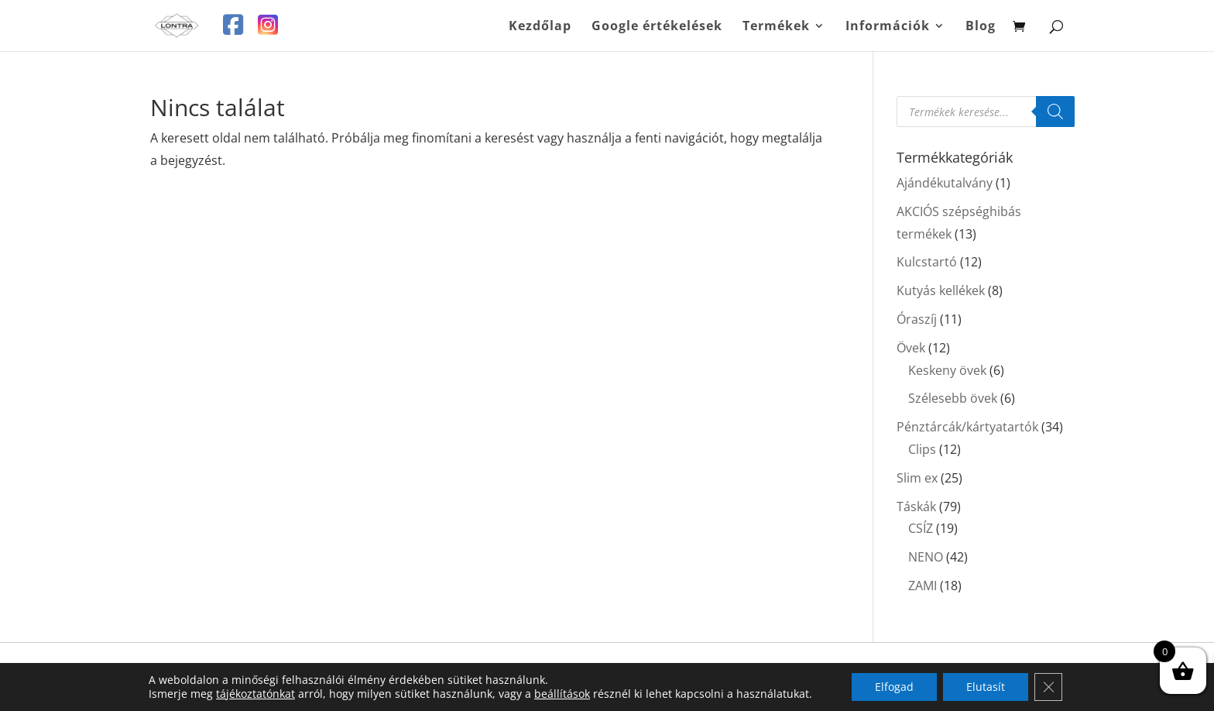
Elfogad (894, 686)
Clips (922, 449)
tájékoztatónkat (255, 693)
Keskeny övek (947, 370)
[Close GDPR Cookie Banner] (1048, 687)
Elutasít (985, 686)
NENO (925, 556)
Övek (911, 347)
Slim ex (917, 477)
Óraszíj (917, 319)
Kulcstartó (927, 261)
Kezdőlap (540, 27)
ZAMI (922, 585)
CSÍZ (920, 528)
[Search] (1055, 111)
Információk (887, 27)
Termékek (776, 27)
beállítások (562, 694)
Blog (980, 27)
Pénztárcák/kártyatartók (967, 426)
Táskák (916, 506)
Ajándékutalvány (945, 182)
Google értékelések (657, 27)
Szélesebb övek (952, 398)
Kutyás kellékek (941, 290)
